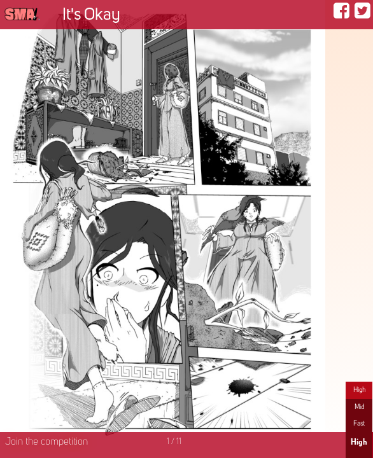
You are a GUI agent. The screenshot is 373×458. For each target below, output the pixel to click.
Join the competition (46, 442)
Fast (359, 423)
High (359, 390)
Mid (359, 407)
